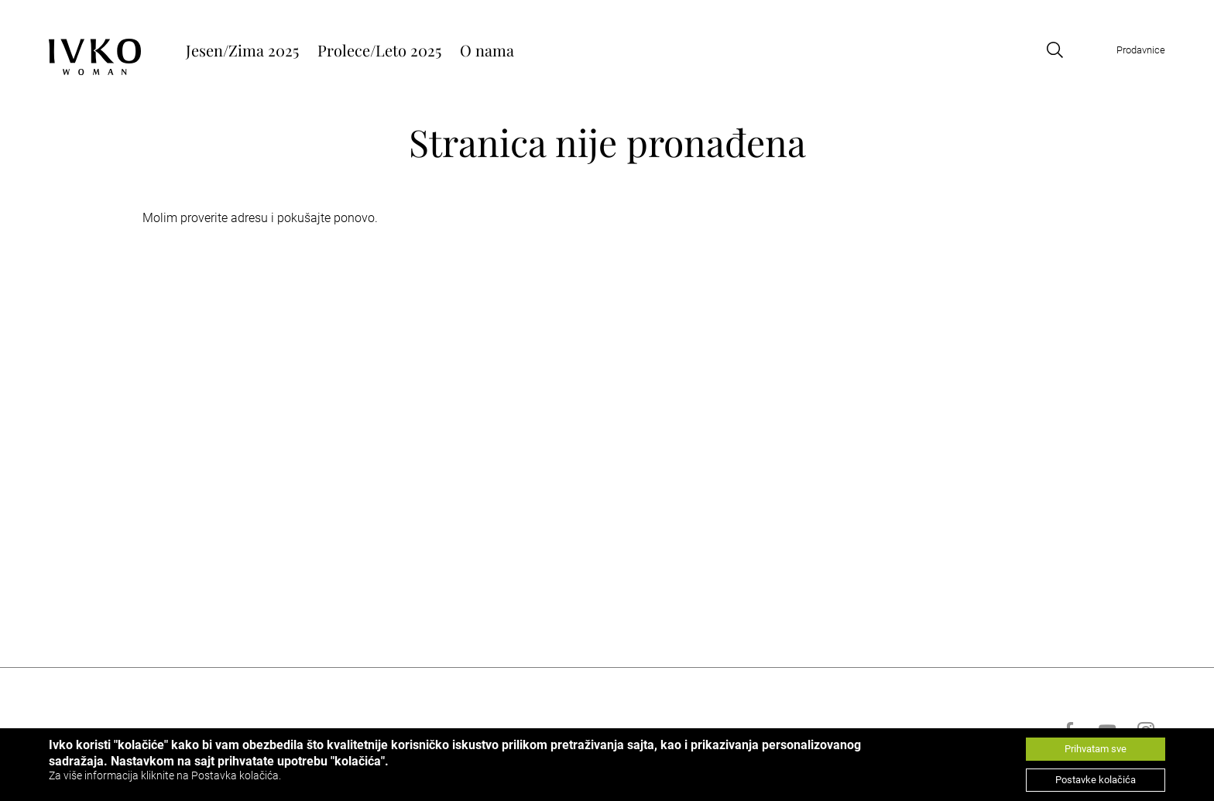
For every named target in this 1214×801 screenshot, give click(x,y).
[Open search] (1054, 50)
